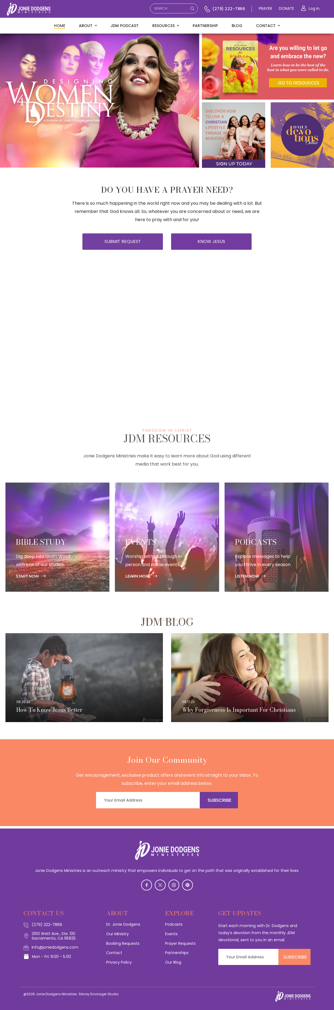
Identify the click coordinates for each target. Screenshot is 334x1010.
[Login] (310, 8)
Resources (163, 25)
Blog (237, 25)
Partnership (205, 25)
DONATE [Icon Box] (286, 8)
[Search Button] (192, 8)
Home (59, 25)
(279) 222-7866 (228, 8)
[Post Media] (84, 682)
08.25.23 (23, 706)
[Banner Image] (31, 586)
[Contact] (208, 9)
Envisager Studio (104, 994)
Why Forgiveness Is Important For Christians (239, 714)
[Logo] (28, 9)
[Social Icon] (146, 885)
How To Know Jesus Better (49, 714)
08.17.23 (188, 706)
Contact (266, 25)
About (86, 25)
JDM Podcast (125, 25)
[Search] (168, 9)
